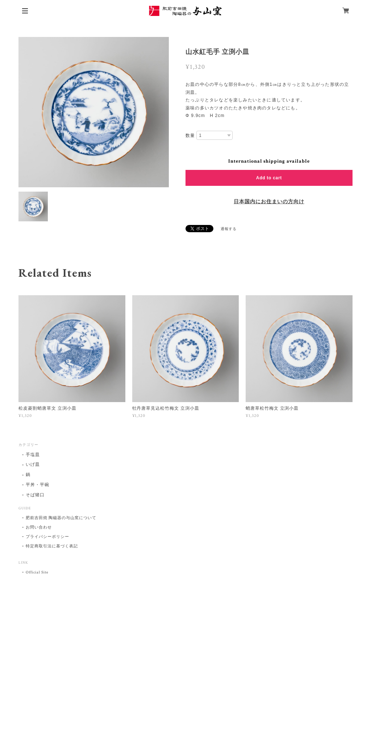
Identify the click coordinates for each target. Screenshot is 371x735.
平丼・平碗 (37, 485)
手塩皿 (33, 455)
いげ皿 (33, 464)
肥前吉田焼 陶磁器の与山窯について (61, 518)
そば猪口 (35, 495)
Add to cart (269, 177)
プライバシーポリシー (47, 536)
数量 (190, 135)
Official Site (37, 572)
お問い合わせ (39, 527)
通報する (229, 229)
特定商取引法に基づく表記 (52, 546)
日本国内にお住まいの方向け (269, 202)
